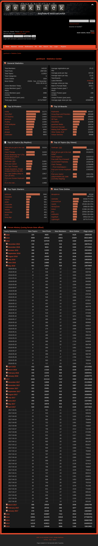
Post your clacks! (11, 164)
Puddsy (7, 122)
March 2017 (12, 505)
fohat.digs (8, 217)
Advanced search (74, 23)
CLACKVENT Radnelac (59, 162)
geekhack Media (57, 124)
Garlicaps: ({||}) (10, 161)
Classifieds (55, 122)
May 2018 (11, 266)
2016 (8, 514)
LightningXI (55, 219)
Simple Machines (58, 537)
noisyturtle (8, 204)
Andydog (90, 81)
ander (7, 202)
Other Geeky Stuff (57, 132)
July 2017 (11, 398)
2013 (8, 523)
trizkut (53, 209)
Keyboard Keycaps (58, 127)
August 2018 (12, 256)
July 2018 (11, 259)
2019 (8, 238)
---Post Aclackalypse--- (59, 167)
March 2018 (12, 370)
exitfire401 (55, 214)
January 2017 (13, 511)
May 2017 (11, 404)
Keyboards (55, 112)
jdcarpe (7, 132)
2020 (8, 235)
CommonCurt (56, 201)
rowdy (7, 112)
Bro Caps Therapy (11, 166)
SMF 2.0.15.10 (40, 537)
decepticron (55, 194)
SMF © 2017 (49, 537)
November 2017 (14, 385)
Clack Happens (56, 157)
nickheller (54, 199)
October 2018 (13, 250)
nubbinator (8, 135)
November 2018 (14, 247)
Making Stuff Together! (59, 129)
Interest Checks (57, 117)
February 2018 (13, 373)
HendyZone (55, 207)
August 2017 (12, 394)
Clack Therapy (10, 152)
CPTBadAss (9, 117)
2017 (8, 379)
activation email (20, 33)
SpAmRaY (8, 114)
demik (7, 127)
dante (7, 215)
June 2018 (12, 263)
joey (52, 212)
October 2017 (13, 388)
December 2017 (14, 382)
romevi (7, 129)
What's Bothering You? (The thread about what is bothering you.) (14, 157)
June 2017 (12, 401)
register (27, 31)
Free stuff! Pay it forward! (60, 159)
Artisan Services (57, 135)
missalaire (8, 197)
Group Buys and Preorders (60, 114)
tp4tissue (8, 119)
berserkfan (8, 212)
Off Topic (54, 119)
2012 (8, 526)
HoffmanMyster (10, 124)
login (21, 31)
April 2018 (12, 367)
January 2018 (13, 376)
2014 (8, 520)
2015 (8, 517)
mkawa (7, 210)
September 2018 (14, 253)
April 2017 (12, 407)
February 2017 (13, 508)
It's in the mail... (10, 183)
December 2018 (14, 244)
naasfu (53, 204)
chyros (7, 199)
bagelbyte (54, 217)
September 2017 (14, 391)
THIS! (93, 33)
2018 (8, 241)
